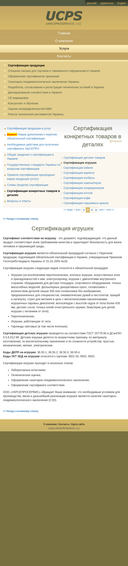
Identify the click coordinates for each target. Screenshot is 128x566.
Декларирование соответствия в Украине (35, 92)
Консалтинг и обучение (23, 103)
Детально (115, 141)
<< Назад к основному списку (20, 218)
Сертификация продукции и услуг (29, 128)
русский (92, 3)
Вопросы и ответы (19, 201)
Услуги (64, 48)
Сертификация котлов (78, 193)
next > (102, 209)
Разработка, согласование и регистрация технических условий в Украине (56, 87)
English (121, 3)
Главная (64, 33)
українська (106, 3)
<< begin (68, 209)
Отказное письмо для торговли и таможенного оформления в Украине (54, 70)
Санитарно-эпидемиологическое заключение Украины (43, 81)
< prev (77, 209)
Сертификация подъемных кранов (85, 203)
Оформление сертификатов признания (33, 76)
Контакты (64, 56)
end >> (110, 209)
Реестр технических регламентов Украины (35, 114)
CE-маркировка (18, 98)
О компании (64, 41)
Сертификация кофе (77, 198)
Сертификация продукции (26, 65)
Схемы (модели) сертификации (27, 185)
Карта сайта (78, 424)
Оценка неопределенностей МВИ (30, 108)
